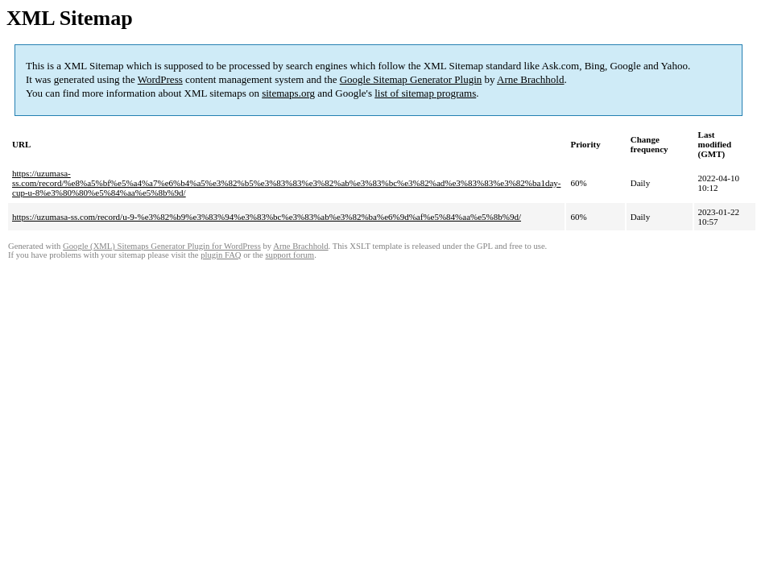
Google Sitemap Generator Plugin (411, 79)
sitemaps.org (288, 93)
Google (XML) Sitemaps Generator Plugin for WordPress (162, 246)
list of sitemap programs (425, 93)
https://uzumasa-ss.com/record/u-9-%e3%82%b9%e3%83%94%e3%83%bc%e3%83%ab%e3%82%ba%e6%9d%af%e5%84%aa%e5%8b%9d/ (266, 217)
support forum (289, 255)
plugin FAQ (221, 255)
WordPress (160, 79)
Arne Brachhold (530, 79)
